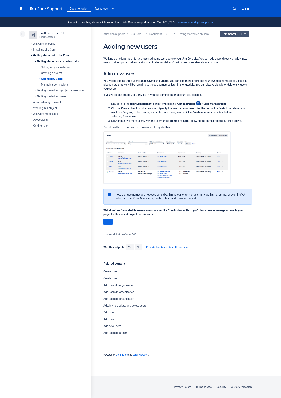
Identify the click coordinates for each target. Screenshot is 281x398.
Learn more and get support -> (195, 22)
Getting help (40, 125)
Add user (108, 312)
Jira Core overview (44, 43)
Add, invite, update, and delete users (124, 305)
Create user (110, 271)
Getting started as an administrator (58, 61)
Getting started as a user (52, 96)
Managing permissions (54, 84)
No (138, 247)
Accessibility (40, 119)
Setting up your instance (55, 67)
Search (234, 8)
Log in (245, 8)
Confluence (122, 354)
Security (221, 386)
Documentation (79, 8)
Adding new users (52, 78)
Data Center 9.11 (235, 34)
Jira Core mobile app (45, 113)
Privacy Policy (182, 386)
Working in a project (45, 108)
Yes (130, 247)
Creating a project (51, 73)
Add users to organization (118, 285)
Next (108, 221)
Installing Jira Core (44, 49)
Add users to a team (115, 332)
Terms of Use (204, 386)
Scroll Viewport (140, 354)
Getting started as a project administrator (61, 90)
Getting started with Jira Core (51, 55)
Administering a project (47, 102)
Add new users (112, 326)
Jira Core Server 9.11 (51, 33)
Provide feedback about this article (167, 247)
